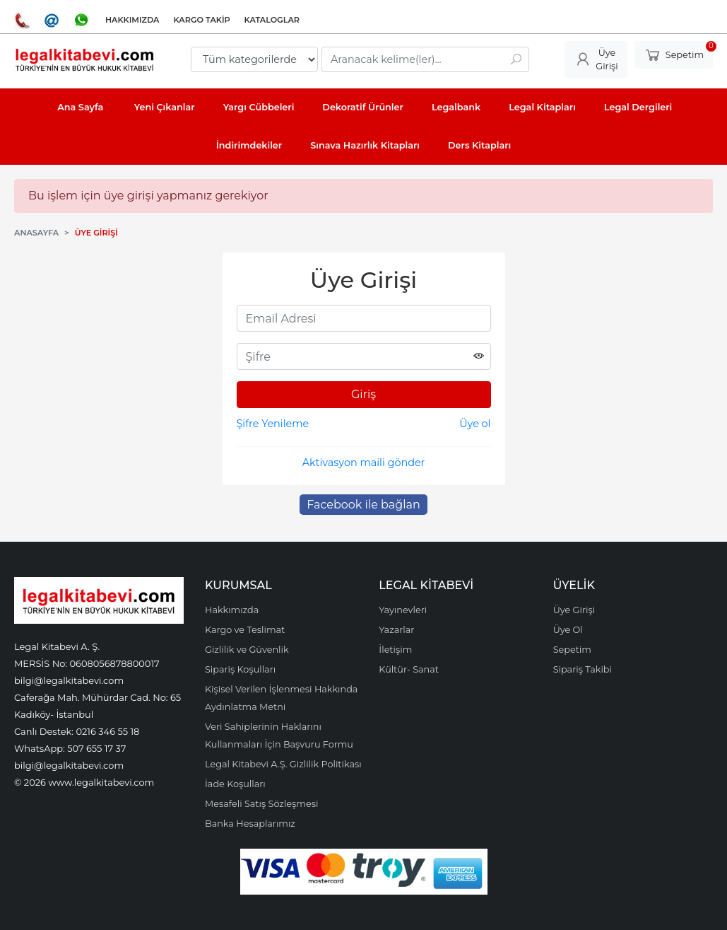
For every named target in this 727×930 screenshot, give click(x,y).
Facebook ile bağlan (363, 504)
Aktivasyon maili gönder (363, 462)
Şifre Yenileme (273, 423)
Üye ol (474, 423)
